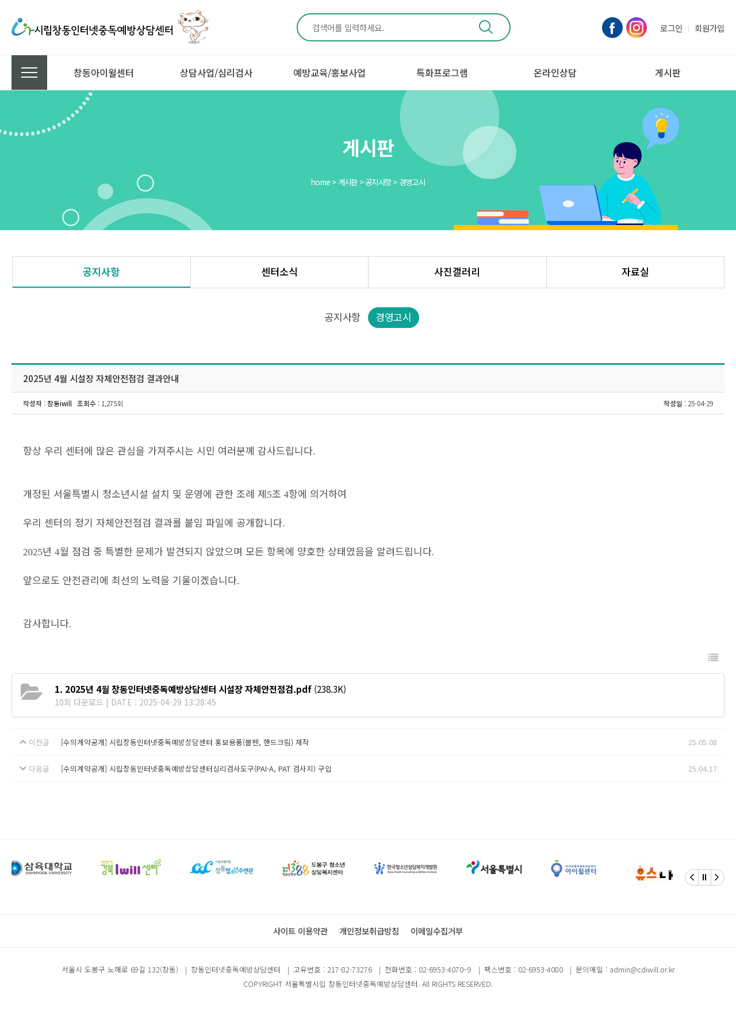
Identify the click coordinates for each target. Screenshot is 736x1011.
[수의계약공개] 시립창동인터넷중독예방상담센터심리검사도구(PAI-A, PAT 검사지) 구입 (196, 768)
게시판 (668, 72)
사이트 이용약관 (300, 931)
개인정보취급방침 (369, 931)
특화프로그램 (442, 72)
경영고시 (393, 317)
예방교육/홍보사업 (329, 72)
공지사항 (101, 271)
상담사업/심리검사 (216, 72)
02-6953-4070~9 (445, 969)
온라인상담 (555, 72)
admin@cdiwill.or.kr (642, 969)
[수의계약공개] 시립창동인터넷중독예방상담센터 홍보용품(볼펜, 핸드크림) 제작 (185, 742)
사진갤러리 (457, 271)
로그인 (671, 28)
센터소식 (279, 271)
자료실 (635, 271)
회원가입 (709, 28)
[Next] (717, 877)
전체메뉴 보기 (29, 72)
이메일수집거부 (437, 931)
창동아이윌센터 (104, 72)
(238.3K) (200, 688)
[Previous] (692, 877)
